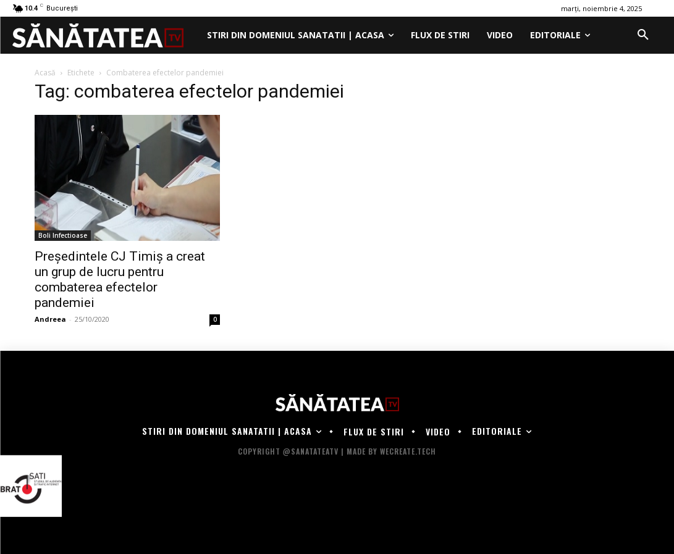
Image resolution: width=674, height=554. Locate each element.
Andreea (50, 319)
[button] (643, 35)
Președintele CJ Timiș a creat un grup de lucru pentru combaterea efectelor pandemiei (120, 279)
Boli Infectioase (62, 235)
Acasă (45, 72)
